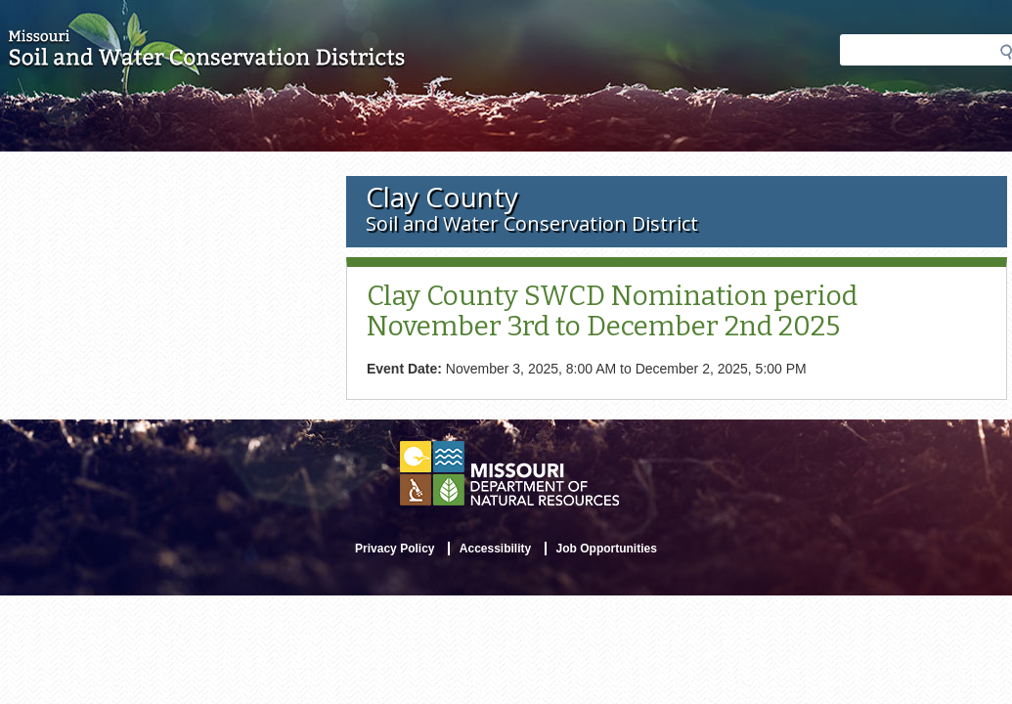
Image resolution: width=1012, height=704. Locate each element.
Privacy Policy (394, 548)
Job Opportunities (606, 548)
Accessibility (495, 548)
